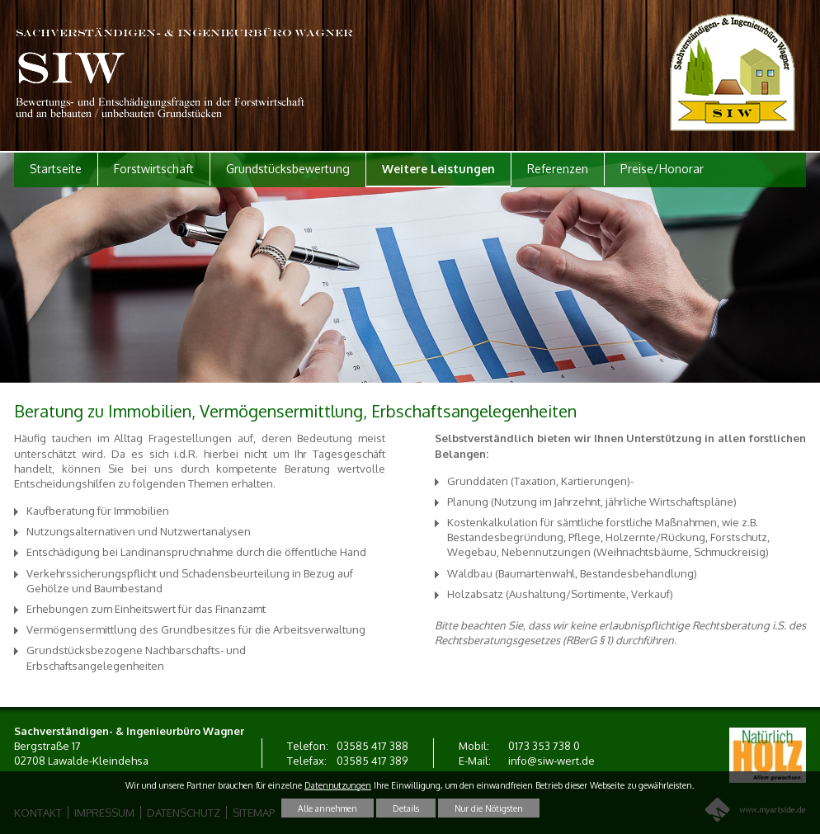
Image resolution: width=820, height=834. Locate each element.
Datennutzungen (337, 785)
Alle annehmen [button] (327, 808)
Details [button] (406, 808)
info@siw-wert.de (551, 760)
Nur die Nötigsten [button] (489, 808)
